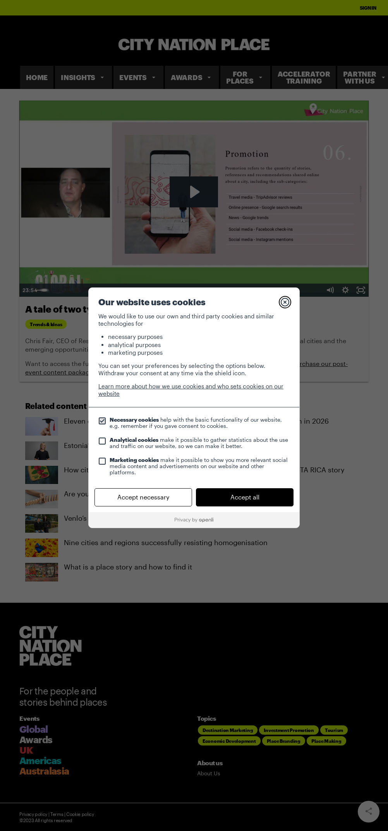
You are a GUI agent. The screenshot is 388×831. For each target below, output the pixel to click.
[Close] (285, 302)
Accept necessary (143, 497)
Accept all (244, 497)
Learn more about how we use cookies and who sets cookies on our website (190, 390)
